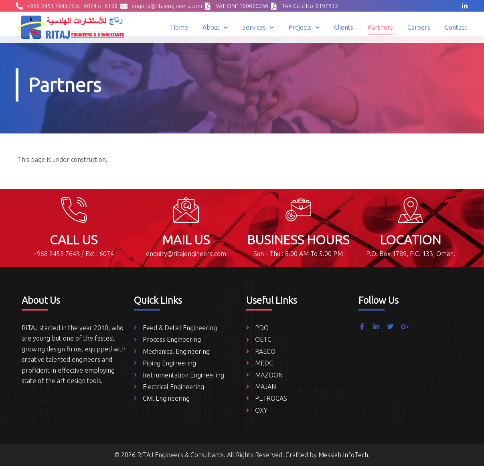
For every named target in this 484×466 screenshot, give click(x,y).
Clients (343, 27)
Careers (418, 27)
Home (179, 27)
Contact (456, 27)
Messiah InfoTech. (344, 454)
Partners (380, 27)
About (215, 27)
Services (258, 27)
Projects (304, 27)
